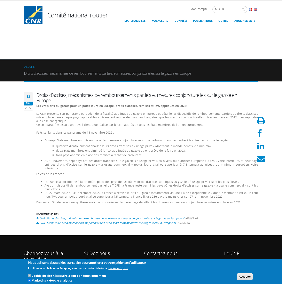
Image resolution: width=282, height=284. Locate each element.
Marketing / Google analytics (52, 281)
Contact (164, 242)
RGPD (230, 251)
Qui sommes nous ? (239, 231)
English (255, 9)
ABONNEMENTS (244, 21)
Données (180, 21)
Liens (230, 234)
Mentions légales (237, 241)
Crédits (231, 238)
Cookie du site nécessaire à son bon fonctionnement (69, 276)
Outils (223, 21)
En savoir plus (118, 269)
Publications (203, 21)
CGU (229, 244)
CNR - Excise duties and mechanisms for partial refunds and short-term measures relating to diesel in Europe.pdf (107, 193)
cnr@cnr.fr (169, 236)
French (250, 9)
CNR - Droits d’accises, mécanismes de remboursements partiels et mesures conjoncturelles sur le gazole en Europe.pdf (111, 188)
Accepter (245, 277)
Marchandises (135, 21)
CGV (229, 248)
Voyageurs (160, 21)
